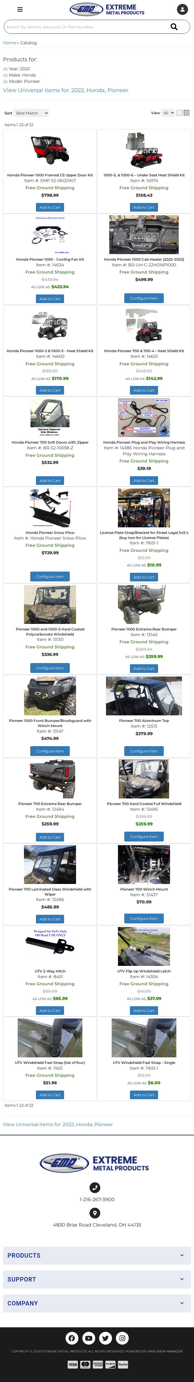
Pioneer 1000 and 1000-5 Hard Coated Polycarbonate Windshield (50, 631)
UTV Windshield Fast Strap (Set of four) (50, 1062)
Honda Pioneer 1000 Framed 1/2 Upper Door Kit (50, 175)
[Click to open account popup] (182, 9)
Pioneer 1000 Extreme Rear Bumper (144, 629)
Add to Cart (50, 207)
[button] (97, 27)
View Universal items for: (65, 90)
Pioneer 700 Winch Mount (144, 889)
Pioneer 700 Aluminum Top (144, 720)
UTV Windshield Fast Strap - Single (144, 1062)
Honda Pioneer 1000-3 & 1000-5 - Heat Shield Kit (50, 351)
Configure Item (144, 298)
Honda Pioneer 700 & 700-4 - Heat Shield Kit (144, 351)
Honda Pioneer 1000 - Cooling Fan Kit (50, 259)
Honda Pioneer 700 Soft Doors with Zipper (50, 442)
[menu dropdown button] (19, 9)
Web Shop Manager (165, 1351)
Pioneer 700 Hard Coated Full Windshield (144, 803)
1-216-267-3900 (97, 1199)
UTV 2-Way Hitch (50, 971)
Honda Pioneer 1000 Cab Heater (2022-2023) (144, 259)
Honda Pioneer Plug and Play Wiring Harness (144, 442)
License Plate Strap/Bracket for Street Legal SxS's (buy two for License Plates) (144, 535)
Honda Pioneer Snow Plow (50, 532)
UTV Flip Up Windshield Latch (144, 971)
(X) (5, 69)
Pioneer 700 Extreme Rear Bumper (50, 803)
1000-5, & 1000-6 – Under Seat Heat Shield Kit (144, 175)
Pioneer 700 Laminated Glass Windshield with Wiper (50, 892)
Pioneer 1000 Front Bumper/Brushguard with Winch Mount (50, 723)
